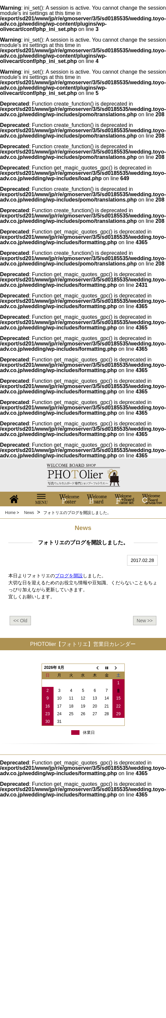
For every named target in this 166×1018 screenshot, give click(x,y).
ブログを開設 (69, 575)
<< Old (20, 620)
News (29, 512)
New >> (145, 620)
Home (10, 512)
